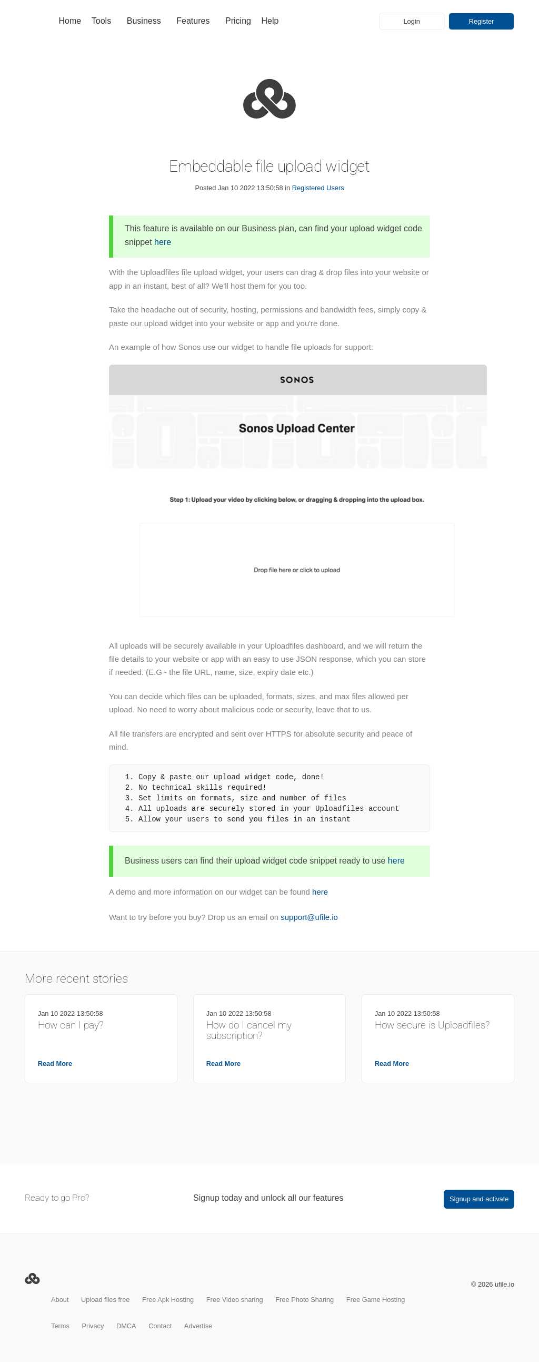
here (162, 242)
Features (192, 20)
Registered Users (318, 188)
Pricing (238, 20)
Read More (55, 1063)
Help (270, 20)
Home (70, 20)
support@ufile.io (309, 917)
